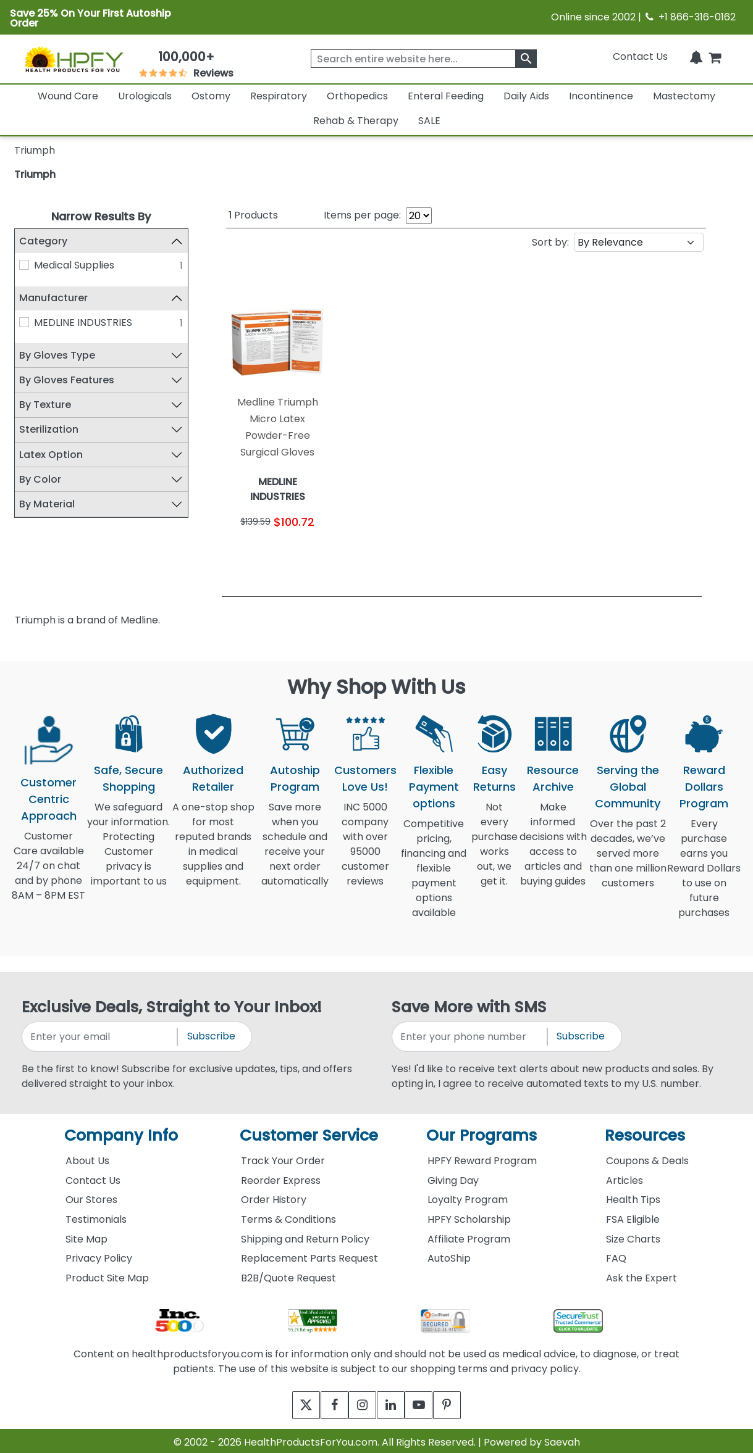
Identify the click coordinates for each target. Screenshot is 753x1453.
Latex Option (51, 455)
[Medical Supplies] (24, 265)
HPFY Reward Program (482, 1157)
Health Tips (633, 1196)
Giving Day (453, 1177)
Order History (273, 1196)
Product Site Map (107, 1274)
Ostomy (210, 96)
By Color (40, 479)
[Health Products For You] (73, 59)
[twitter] (292, 1401)
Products (253, 215)
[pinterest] (462, 1401)
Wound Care (68, 96)
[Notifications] (696, 56)
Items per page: (362, 215)
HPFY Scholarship (469, 1216)
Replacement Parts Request (309, 1254)
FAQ (616, 1254)
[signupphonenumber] (471, 1033)
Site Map (86, 1235)
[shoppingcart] (715, 56)
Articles (624, 1177)
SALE (429, 121)
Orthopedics (357, 96)
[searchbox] (424, 58)
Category (43, 241)
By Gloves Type (57, 355)
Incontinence (601, 96)
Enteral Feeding (446, 96)
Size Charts (633, 1235)
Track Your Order (283, 1157)
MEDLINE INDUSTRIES (83, 322)
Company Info (121, 1132)
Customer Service (309, 1132)
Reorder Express (281, 1177)
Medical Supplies (74, 265)
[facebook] (326, 1401)
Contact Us (640, 56)
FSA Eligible (633, 1216)
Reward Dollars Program (703, 783)
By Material (47, 504)
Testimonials (96, 1216)
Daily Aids (526, 96)
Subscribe (211, 1032)
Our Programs (481, 1132)
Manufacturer (53, 298)
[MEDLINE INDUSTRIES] (24, 322)
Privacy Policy (98, 1254)
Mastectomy (684, 96)
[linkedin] (394, 1401)
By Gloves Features (66, 380)
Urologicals (145, 96)
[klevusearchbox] (526, 58)
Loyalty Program (467, 1196)
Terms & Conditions (288, 1216)
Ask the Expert (641, 1274)
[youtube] (428, 1401)
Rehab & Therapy (355, 121)
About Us (87, 1157)
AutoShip (449, 1254)
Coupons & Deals (647, 1157)
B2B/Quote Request (288, 1274)
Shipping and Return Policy (305, 1235)
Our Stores (91, 1196)
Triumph (35, 174)
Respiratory (278, 96)
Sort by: (550, 240)
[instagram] (360, 1401)
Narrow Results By (101, 216)
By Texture (45, 405)
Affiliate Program (468, 1235)
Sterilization (48, 429)
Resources (645, 1132)
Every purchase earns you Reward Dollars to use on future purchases (704, 872)
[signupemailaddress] (101, 1033)
